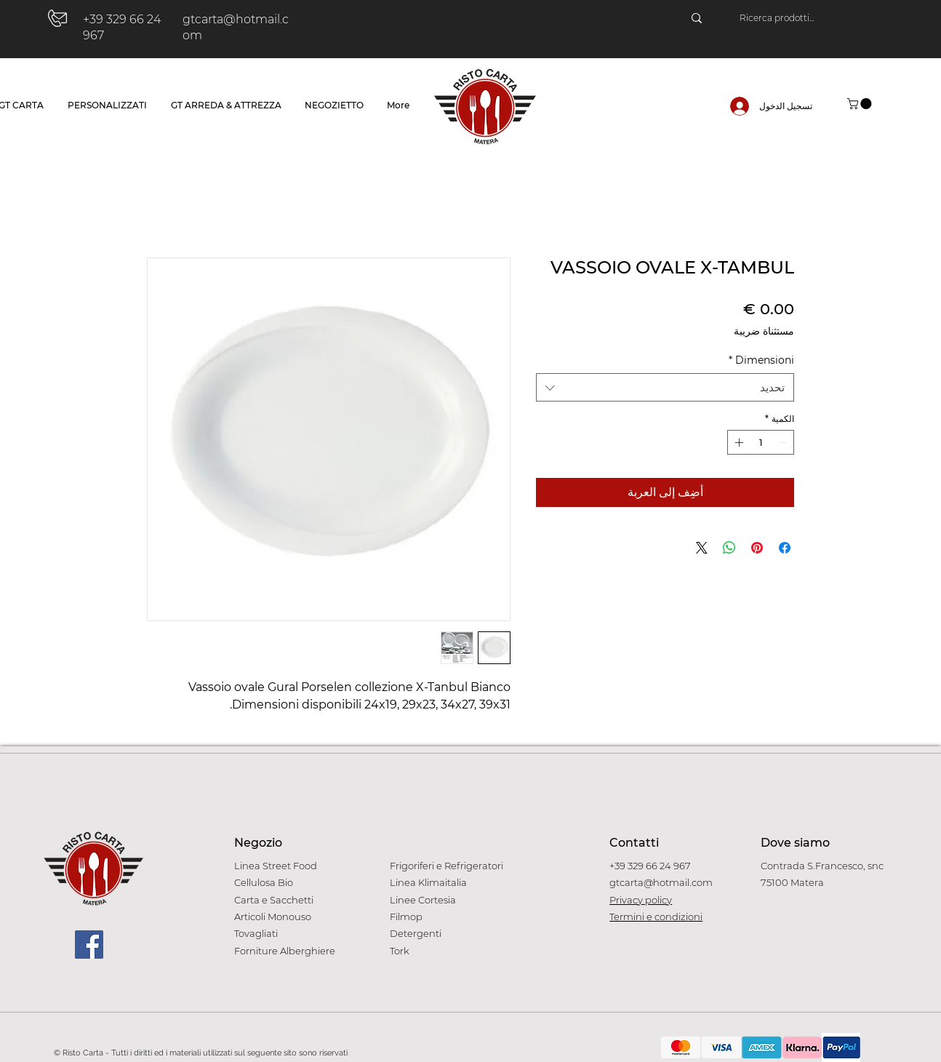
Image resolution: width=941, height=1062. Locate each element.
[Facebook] (89, 944)
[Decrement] (784, 442)
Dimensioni (761, 360)
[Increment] (737, 442)
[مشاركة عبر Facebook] (784, 547)
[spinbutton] (760, 442)
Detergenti (415, 933)
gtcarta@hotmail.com (661, 882)
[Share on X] (701, 547)
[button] (860, 103)
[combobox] (665, 387)
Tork (399, 951)
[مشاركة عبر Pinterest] (757, 547)
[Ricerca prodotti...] (812, 18)
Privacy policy (640, 900)
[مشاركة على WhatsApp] (729, 547)
